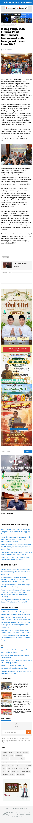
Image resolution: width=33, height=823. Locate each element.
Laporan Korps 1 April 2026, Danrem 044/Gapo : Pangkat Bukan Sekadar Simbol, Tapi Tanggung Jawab (22, 703)
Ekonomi (4, 756)
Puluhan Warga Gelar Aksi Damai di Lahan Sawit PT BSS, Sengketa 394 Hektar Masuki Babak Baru (15, 572)
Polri (9, 768)
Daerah (18, 752)
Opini (3, 765)
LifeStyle (21, 759)
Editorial (25, 752)
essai (18, 771)
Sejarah (14, 768)
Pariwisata (10, 765)
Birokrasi (4, 752)
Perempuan (19, 765)
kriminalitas (20, 774)
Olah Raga (27, 762)
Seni (20, 768)
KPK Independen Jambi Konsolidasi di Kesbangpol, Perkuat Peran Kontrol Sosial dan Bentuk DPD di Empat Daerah (15, 579)
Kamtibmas (19, 756)
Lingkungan (5, 762)
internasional (26, 771)
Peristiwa (28, 765)
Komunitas (14, 759)
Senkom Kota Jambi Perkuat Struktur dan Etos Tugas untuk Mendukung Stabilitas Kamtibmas (15, 625)
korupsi (12, 774)
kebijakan (5, 774)
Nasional (13, 762)
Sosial (26, 768)
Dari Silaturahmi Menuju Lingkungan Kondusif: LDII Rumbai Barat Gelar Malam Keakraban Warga (16, 637)
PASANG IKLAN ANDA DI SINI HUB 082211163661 (18, 349)
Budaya (11, 752)
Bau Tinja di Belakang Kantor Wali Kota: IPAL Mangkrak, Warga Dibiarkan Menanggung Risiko (16, 532)
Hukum (11, 756)
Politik (3, 768)
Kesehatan (5, 759)
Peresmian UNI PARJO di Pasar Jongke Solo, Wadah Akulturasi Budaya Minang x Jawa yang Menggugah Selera (16, 539)
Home (3, 24)
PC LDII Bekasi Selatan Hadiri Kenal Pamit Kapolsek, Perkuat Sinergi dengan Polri (22, 711)
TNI (9, 771)
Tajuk (13, 771)
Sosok (4, 771)
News (20, 762)
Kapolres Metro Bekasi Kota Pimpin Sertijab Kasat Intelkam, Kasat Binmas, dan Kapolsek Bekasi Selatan (16, 547)
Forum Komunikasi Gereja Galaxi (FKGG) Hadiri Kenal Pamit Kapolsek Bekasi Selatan (22, 694)
